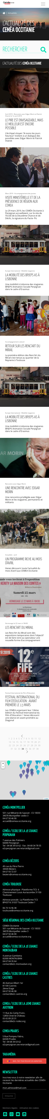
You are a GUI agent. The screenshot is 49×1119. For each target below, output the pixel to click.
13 (10, 742)
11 (35, 738)
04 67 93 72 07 (9, 871)
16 (21, 742)
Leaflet (46, 799)
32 (15, 748)
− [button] (3, 766)
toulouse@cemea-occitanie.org (18, 910)
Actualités (12, 13)
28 (32, 745)
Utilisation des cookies (29, 1108)
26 (24, 745)
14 (13, 742)
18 (28, 742)
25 (21, 745)
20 (35, 742)
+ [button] (3, 763)
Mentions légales (10, 1108)
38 (37, 748)
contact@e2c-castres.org (15, 994)
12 (39, 738)
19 (32, 742)
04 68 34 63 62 (14, 845)
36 (30, 748)
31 (12, 748)
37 (34, 748)
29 (35, 745)
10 (32, 738)
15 (17, 742)
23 (13, 745)
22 (10, 745)
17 (24, 742)
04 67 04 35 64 (9, 961)
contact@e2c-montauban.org (17, 964)
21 (39, 742)
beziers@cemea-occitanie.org (17, 874)
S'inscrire (9, 1096)
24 (17, 745)
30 (39, 745)
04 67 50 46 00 (9, 818)
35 (26, 748)
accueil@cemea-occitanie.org (17, 821)
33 (19, 748)
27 (28, 745)
